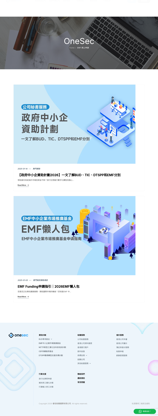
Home (72, 48)
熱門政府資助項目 (40, 280)
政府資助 (68, 11)
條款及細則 (145, 404)
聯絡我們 (117, 3)
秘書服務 (81, 11)
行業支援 (108, 11)
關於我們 (108, 3)
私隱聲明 (135, 404)
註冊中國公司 (54, 11)
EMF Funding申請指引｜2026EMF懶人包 (48, 286)
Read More (23, 185)
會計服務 (95, 11)
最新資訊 (125, 3)
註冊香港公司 (40, 11)
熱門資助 (36, 169)
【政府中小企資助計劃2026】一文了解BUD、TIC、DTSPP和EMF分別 (69, 175)
